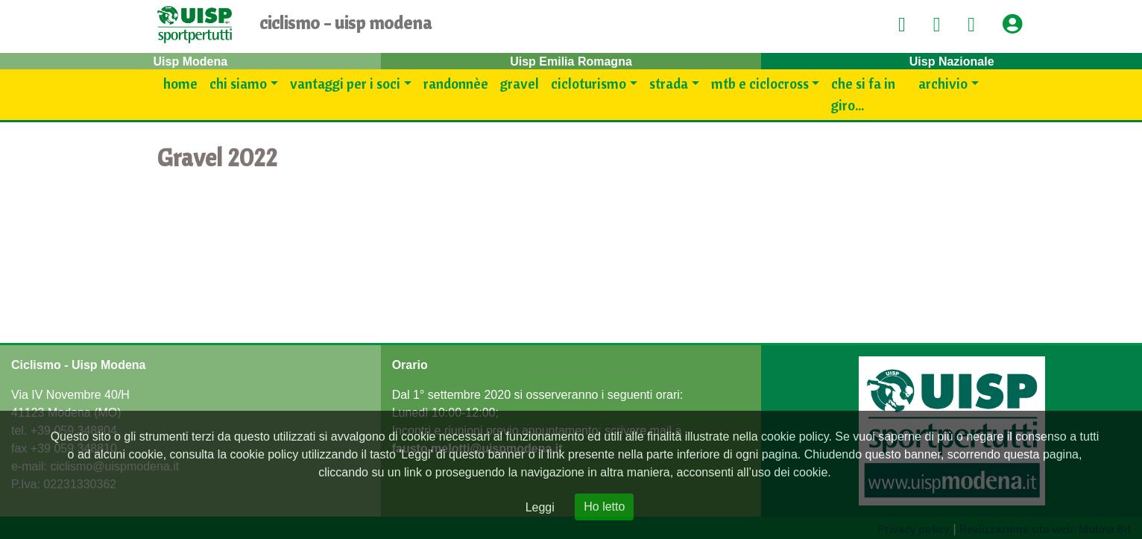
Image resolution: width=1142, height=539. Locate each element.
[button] (1017, 25)
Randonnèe (455, 83)
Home (180, 83)
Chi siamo (238, 83)
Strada (668, 83)
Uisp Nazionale (951, 61)
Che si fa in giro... (863, 94)
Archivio (943, 83)
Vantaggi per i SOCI (345, 83)
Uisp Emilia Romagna (571, 61)
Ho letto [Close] (604, 506)
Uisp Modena (191, 61)
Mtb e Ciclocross (760, 83)
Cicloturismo (588, 83)
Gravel (519, 83)
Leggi (540, 507)
